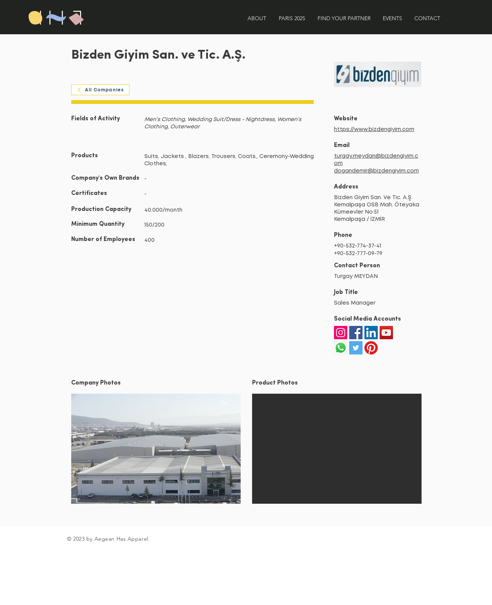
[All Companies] (100, 90)
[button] (156, 449)
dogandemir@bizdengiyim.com (376, 171)
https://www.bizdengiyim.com (374, 129)
